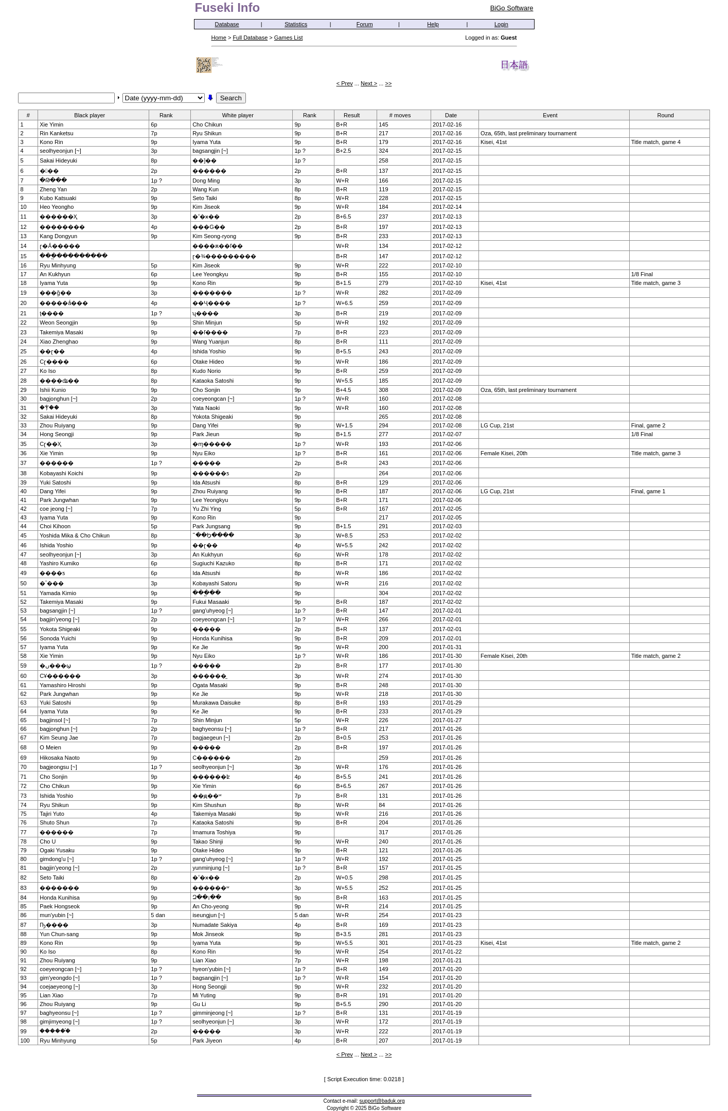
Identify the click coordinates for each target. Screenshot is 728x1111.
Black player (93, 115)
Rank (169, 115)
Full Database (250, 37)
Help (433, 24)
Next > (369, 83)
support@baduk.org (382, 1101)
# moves (403, 115)
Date (454, 115)
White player (241, 115)
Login (501, 24)
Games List (288, 37)
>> (388, 83)
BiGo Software (512, 8)
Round (668, 115)
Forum (365, 24)
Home (218, 37)
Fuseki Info (227, 7)
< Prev (344, 83)
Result (355, 115)
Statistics (296, 24)
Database (227, 24)
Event (553, 115)
